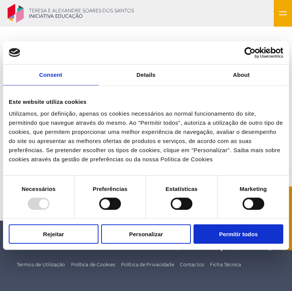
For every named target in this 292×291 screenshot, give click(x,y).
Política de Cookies (93, 264)
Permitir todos (238, 234)
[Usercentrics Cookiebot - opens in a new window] (250, 52)
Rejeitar (53, 234)
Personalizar (146, 234)
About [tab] (241, 74)
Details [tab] (146, 74)
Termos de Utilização (41, 264)
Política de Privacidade (147, 264)
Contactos (192, 264)
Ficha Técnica (225, 264)
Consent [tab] (50, 74)
